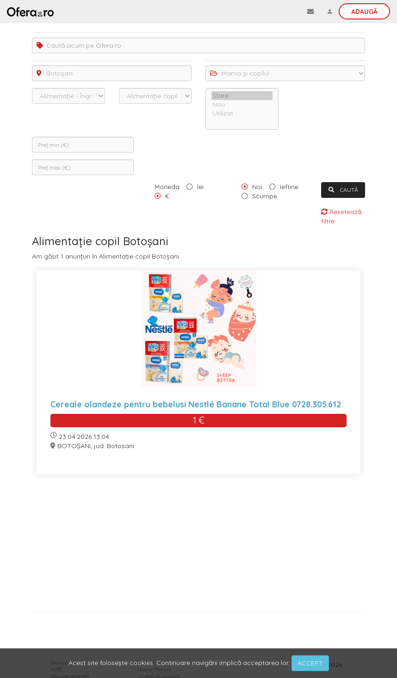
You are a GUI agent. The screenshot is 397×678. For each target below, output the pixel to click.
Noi (257, 187)
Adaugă (364, 11)
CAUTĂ (343, 189)
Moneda (167, 187)
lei (200, 187)
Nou (242, 104)
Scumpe (264, 196)
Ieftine (289, 187)
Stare (242, 95)
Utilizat (242, 113)
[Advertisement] (198, 546)
